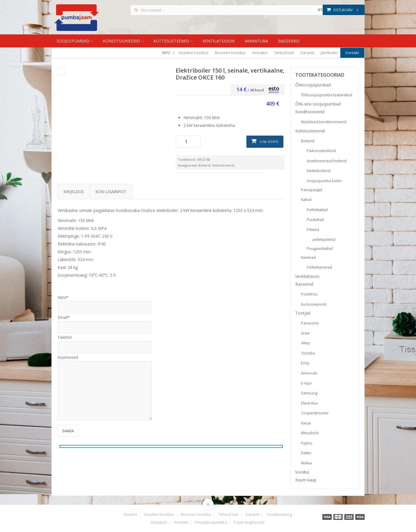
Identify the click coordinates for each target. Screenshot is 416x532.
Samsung (309, 393)
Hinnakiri (260, 52)
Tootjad (302, 313)
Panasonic (310, 323)
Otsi (322, 10)
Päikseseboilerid (321, 150)
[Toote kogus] (188, 142)
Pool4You (309, 294)
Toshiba (308, 353)
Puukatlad (315, 219)
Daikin (306, 452)
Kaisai (306, 423)
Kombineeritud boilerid (327, 160)
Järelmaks (329, 52)
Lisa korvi (269, 141)
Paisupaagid (311, 189)
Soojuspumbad (73, 41)
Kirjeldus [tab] (74, 191)
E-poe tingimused (249, 522)
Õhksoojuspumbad (313, 85)
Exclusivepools (314, 304)
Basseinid (288, 41)
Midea (306, 463)
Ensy (305, 363)
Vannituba (256, 41)
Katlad (306, 199)
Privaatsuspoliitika (211, 522)
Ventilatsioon (219, 41)
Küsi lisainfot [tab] (111, 191)
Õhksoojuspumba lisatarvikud (326, 95)
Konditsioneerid (121, 41)
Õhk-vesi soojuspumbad (318, 104)
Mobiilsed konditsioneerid (323, 121)
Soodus (302, 472)
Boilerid (204, 165)
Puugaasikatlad (320, 248)
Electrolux (309, 403)
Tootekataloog (279, 514)
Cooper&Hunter (315, 413)
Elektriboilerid (223, 165)
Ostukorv (343, 9)
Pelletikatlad (317, 209)
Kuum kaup (305, 480)
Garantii (307, 52)
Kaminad (308, 257)
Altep (305, 343)
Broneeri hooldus (230, 52)
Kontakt (352, 52)
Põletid (313, 229)
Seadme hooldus (194, 52)
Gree (305, 333)
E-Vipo (306, 383)
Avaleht (130, 514)
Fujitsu (306, 443)
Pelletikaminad (319, 267)
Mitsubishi (310, 433)
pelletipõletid (324, 239)
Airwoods (309, 373)
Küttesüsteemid (171, 41)
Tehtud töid (284, 52)
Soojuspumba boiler (324, 180)
